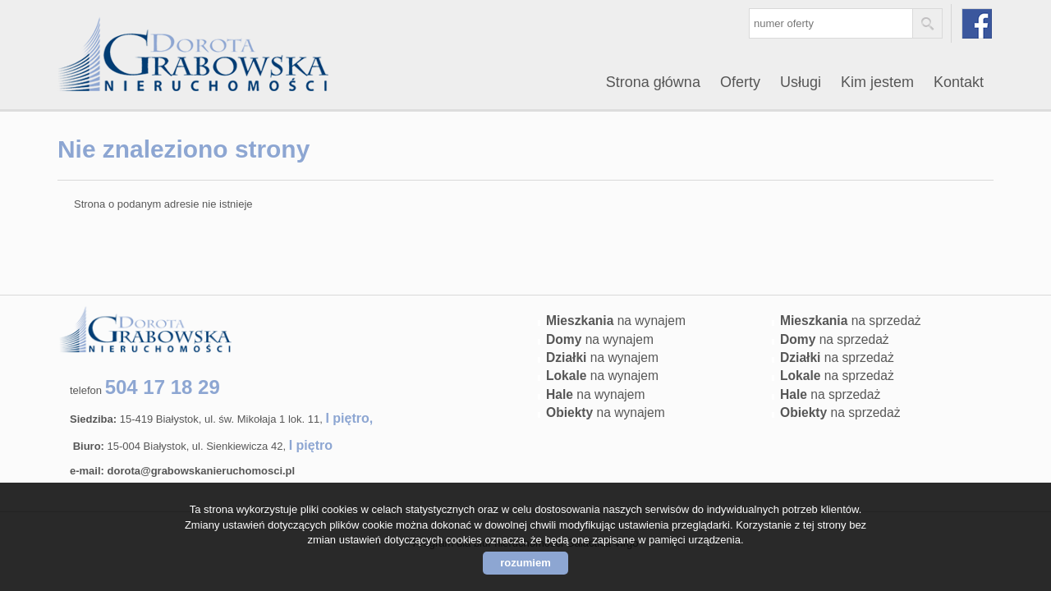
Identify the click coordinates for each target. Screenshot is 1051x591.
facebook (977, 23)
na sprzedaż (850, 321)
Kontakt (959, 82)
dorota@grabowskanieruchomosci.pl (202, 471)
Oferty (740, 82)
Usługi (800, 82)
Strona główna (653, 82)
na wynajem (616, 321)
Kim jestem (877, 82)
